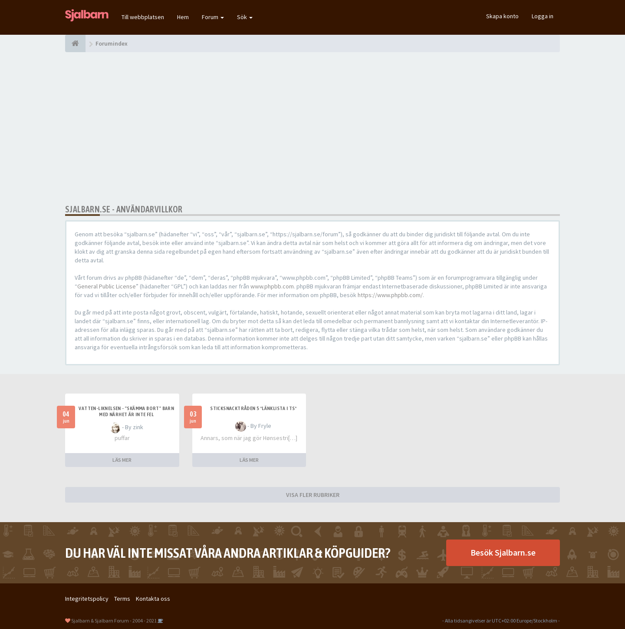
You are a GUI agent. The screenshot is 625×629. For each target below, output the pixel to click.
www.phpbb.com (272, 286)
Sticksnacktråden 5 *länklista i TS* (253, 408)
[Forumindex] (75, 43)
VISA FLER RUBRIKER (312, 495)
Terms (122, 599)
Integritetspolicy (87, 599)
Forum (213, 17)
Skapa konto (502, 16)
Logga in (542, 16)
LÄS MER (122, 460)
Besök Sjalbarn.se (503, 552)
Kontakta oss (153, 599)
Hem (183, 17)
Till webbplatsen (143, 17)
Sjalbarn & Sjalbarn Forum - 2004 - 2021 (114, 620)
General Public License (106, 286)
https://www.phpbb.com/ (390, 295)
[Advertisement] (312, 128)
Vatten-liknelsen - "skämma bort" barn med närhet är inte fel (126, 411)
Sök (245, 17)
